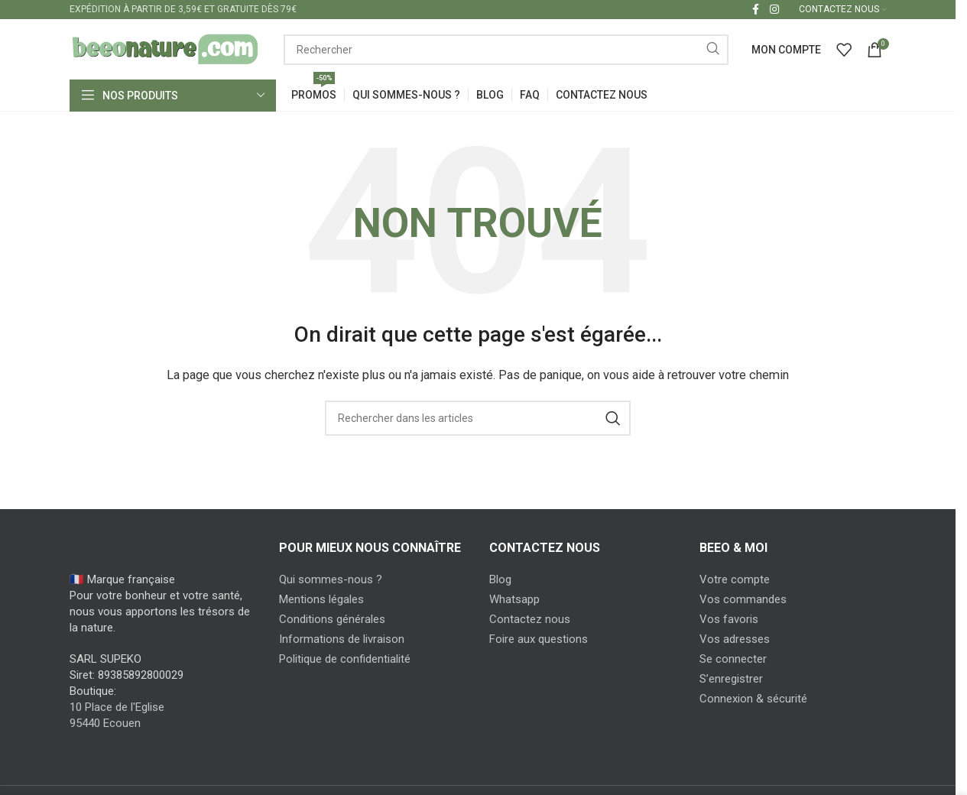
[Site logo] (165, 49)
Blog (500, 580)
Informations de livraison (341, 640)
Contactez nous (529, 620)
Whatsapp (514, 600)
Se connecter (733, 660)
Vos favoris (728, 620)
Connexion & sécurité (753, 699)
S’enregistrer (731, 679)
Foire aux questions (538, 640)
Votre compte (734, 580)
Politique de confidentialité (344, 660)
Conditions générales (332, 620)
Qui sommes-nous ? (330, 580)
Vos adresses (734, 640)
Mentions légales (321, 600)
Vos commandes (743, 600)
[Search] (506, 49)
